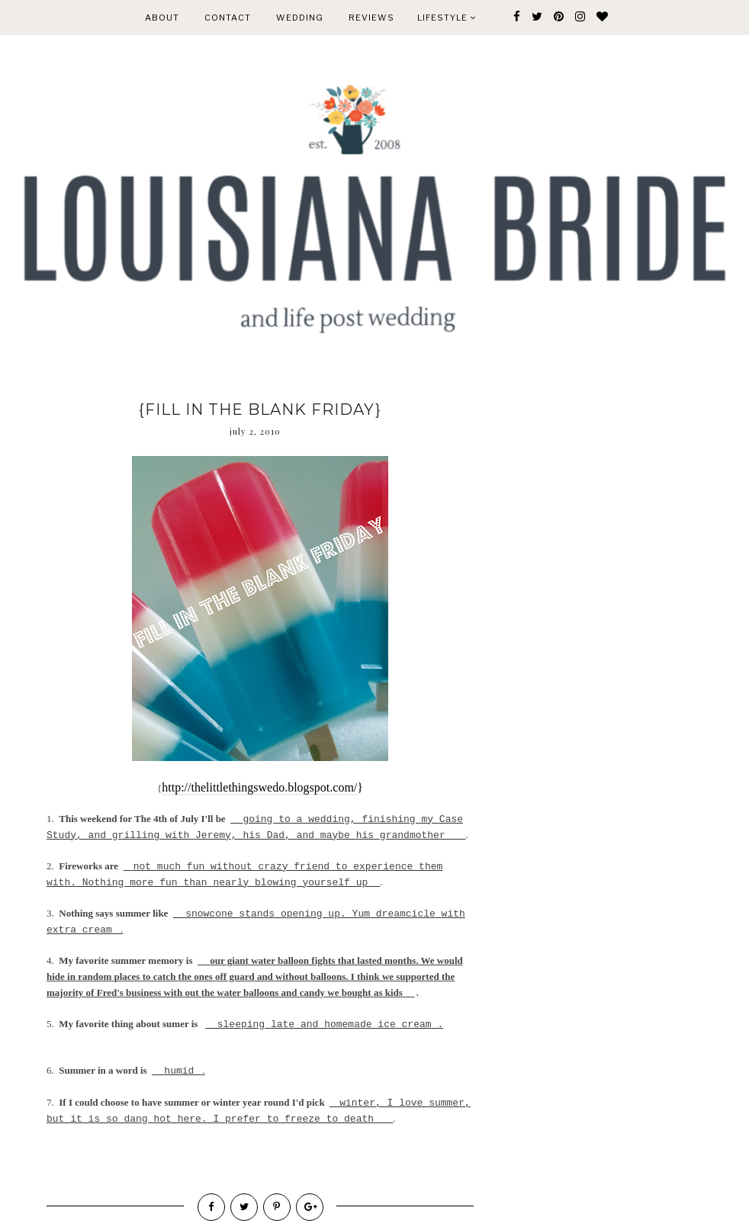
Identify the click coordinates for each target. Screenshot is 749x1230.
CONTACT (227, 17)
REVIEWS (371, 17)
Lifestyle (446, 17)
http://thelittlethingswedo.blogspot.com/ (259, 787)
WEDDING (299, 17)
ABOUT (162, 17)
